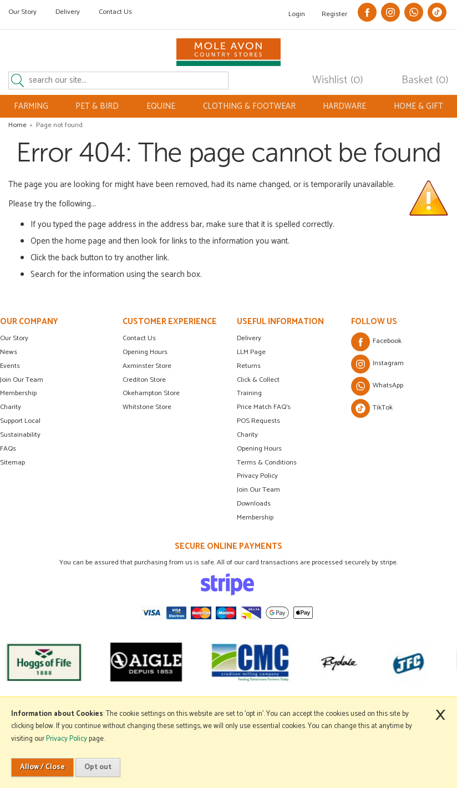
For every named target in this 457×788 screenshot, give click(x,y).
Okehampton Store (151, 393)
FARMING (31, 106)
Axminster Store (147, 366)
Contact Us (115, 12)
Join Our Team (21, 380)
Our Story (22, 12)
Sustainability (20, 435)
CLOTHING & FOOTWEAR (249, 106)
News (8, 352)
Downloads (254, 503)
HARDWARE (344, 106)
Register (334, 14)
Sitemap (12, 462)
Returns (249, 366)
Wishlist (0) (337, 80)
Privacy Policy (257, 476)
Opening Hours (145, 352)
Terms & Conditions (267, 462)
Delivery (67, 12)
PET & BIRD (97, 106)
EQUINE (160, 106)
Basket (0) (425, 80)
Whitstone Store (147, 407)
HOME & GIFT (418, 106)
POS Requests (258, 421)
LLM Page (251, 352)
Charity (10, 407)
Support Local (20, 421)
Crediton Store (144, 380)
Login (296, 14)
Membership (18, 393)
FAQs (8, 448)
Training (249, 393)
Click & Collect (258, 380)
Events (10, 366)
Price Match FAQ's (264, 407)
